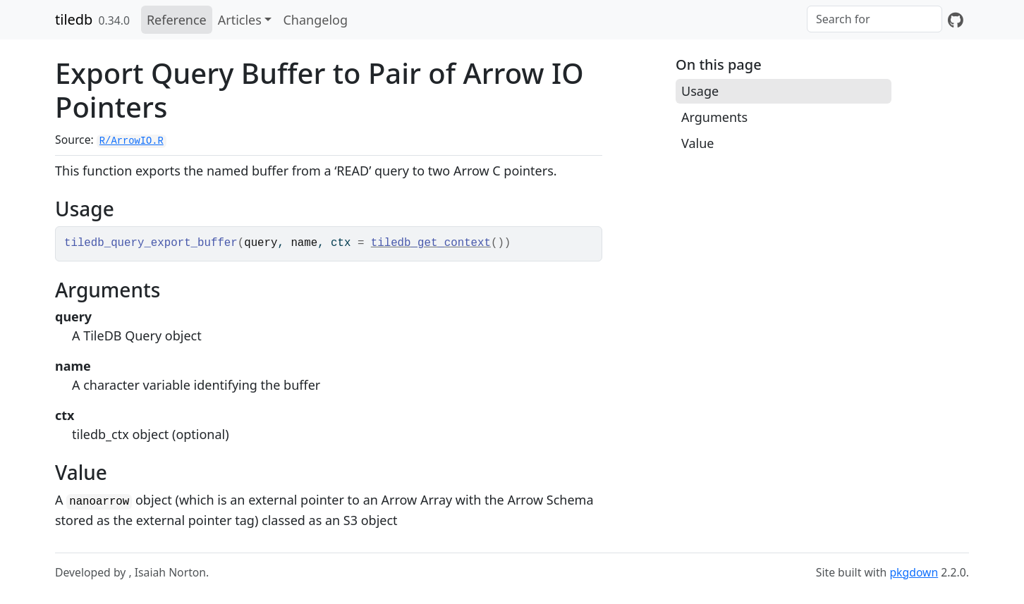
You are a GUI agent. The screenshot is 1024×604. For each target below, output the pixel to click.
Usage (700, 90)
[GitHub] (955, 20)
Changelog (315, 19)
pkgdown (913, 572)
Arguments (714, 117)
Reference (177, 19)
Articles (240, 19)
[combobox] (874, 19)
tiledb (73, 19)
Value (697, 143)
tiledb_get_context (431, 243)
